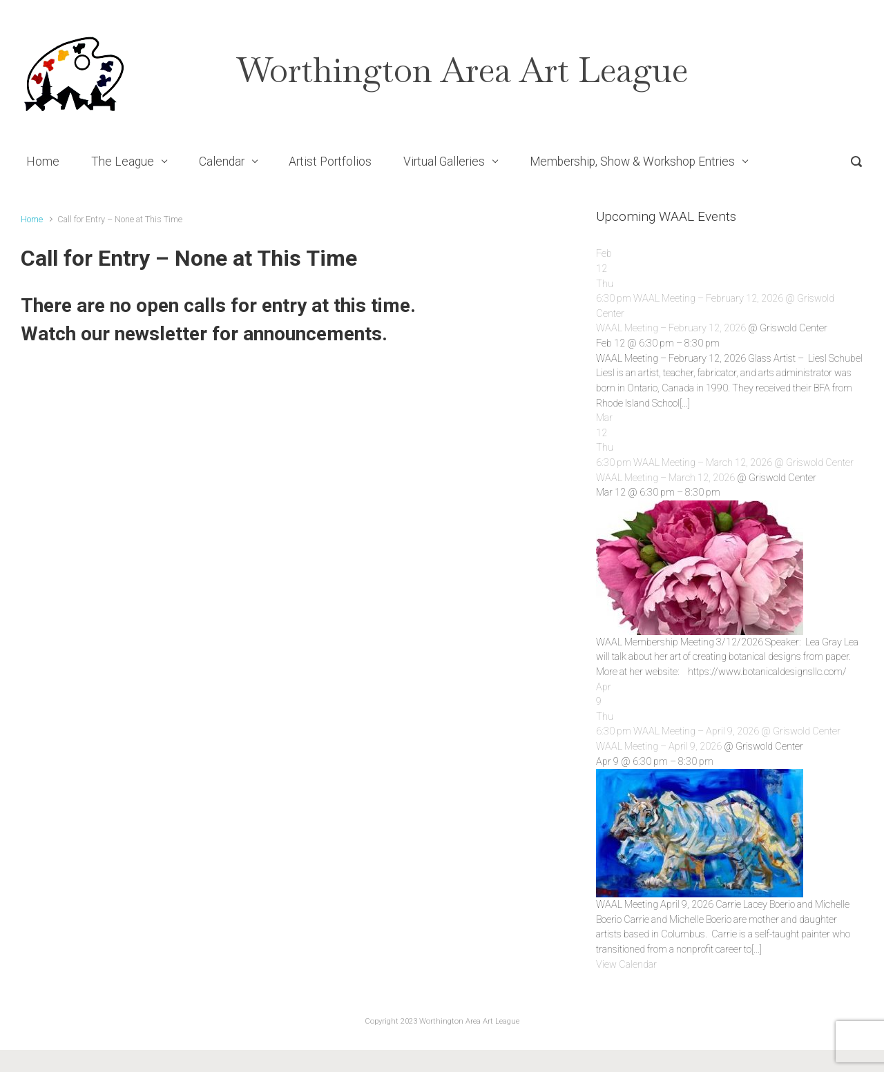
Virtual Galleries (444, 161)
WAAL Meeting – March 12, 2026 (665, 478)
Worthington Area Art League (462, 70)
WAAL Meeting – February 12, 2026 (671, 328)
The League (122, 161)
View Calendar (626, 965)
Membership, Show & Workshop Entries (632, 161)
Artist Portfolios (330, 161)
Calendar (221, 161)
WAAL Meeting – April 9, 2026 (659, 746)
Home (42, 161)
